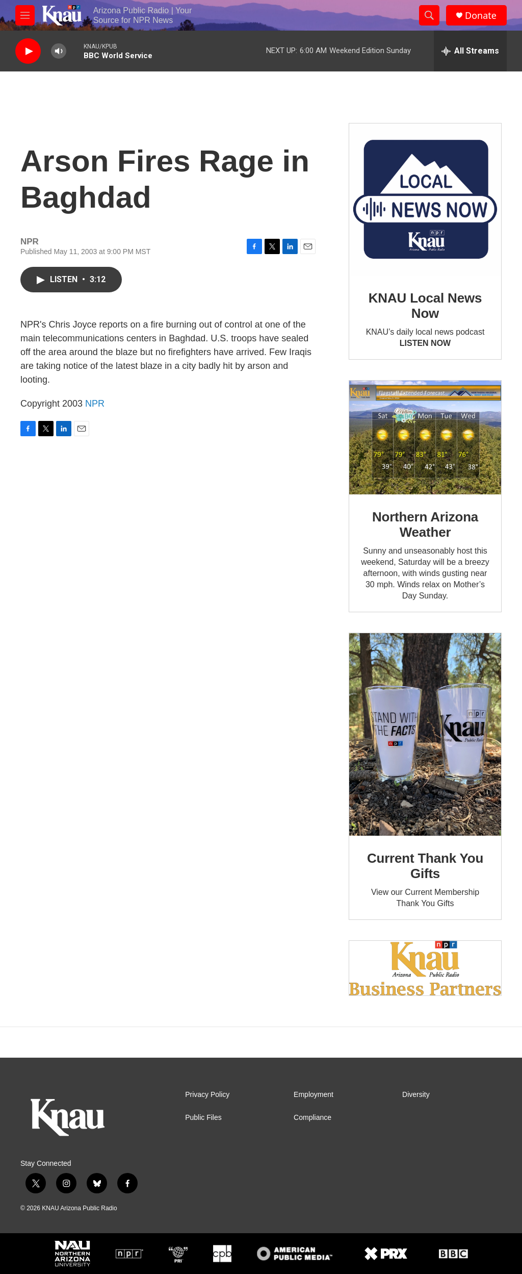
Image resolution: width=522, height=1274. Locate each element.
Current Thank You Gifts (425, 866)
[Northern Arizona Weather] (425, 438)
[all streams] (470, 51)
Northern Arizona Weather (425, 524)
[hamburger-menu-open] (25, 15)
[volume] (58, 51)
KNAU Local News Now (425, 305)
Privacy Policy (207, 1094)
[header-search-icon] (429, 15)
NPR (95, 403)
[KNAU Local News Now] (425, 199)
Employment (313, 1094)
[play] (28, 51)
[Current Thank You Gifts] (425, 734)
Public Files (203, 1117)
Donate (481, 15)
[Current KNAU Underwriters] (425, 968)
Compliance (312, 1117)
